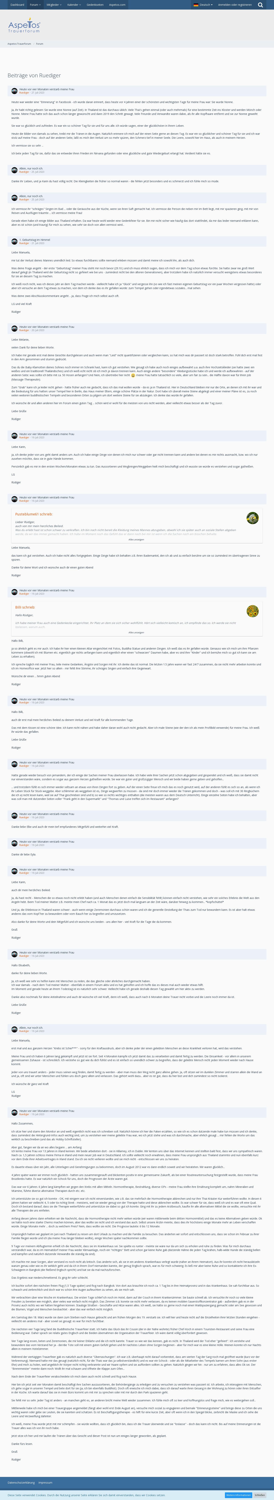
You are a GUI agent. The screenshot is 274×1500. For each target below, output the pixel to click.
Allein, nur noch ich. (31, 168)
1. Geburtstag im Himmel (34, 240)
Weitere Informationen (238, 1495)
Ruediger (24, 92)
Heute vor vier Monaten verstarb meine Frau (46, 89)
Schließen (260, 1495)
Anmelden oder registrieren (235, 4)
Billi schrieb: (25, 607)
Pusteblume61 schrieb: (34, 514)
